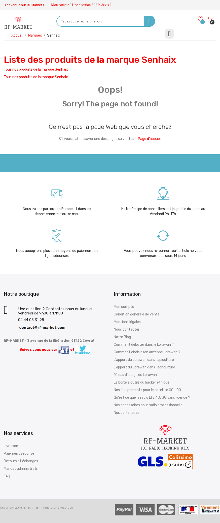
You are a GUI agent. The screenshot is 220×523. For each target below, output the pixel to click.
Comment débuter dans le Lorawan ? (144, 344)
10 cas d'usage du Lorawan (135, 375)
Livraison (11, 446)
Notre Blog (122, 337)
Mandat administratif (21, 469)
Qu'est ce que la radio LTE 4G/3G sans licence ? (152, 397)
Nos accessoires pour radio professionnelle (148, 405)
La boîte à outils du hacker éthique (141, 382)
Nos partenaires (126, 413)
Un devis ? (103, 5)
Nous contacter (126, 329)
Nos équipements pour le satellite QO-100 (147, 390)
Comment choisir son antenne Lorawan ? (147, 352)
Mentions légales (127, 322)
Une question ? (82, 5)
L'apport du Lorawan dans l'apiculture (144, 360)
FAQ (7, 476)
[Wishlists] (200, 19)
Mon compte (60, 5)
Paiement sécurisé (19, 453)
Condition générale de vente (137, 314)
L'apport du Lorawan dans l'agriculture (144, 367)
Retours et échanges (21, 461)
